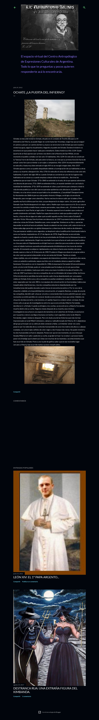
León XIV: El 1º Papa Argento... (36, 577)
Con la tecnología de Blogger (49, 712)
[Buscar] (84, 7)
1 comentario (26, 696)
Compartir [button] (16, 392)
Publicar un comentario (30, 582)
